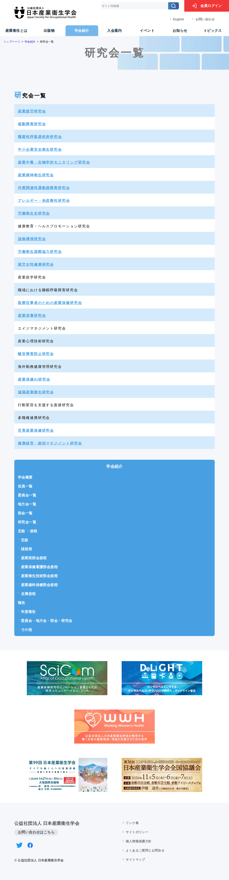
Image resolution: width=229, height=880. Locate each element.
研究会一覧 (27, 522)
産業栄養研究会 (32, 315)
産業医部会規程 (34, 558)
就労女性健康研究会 (36, 264)
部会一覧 (25, 513)
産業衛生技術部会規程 (39, 576)
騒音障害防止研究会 (36, 354)
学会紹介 (81, 30)
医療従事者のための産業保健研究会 (50, 303)
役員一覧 (25, 486)
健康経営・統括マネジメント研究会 (50, 443)
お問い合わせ (205, 19)
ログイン (206, 6)
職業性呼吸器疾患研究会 (40, 137)
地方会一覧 (27, 504)
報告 (21, 603)
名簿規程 (28, 594)
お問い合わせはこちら (36, 832)
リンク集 (132, 823)
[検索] (173, 5)
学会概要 (25, 477)
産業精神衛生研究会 (36, 175)
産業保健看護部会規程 (39, 567)
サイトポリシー (137, 832)
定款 (24, 540)
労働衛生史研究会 (34, 213)
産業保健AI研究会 (34, 379)
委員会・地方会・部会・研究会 (46, 621)
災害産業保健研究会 (36, 430)
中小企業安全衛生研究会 (40, 149)
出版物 (49, 30)
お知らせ (180, 30)
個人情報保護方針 (138, 841)
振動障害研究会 (32, 124)
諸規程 (26, 549)
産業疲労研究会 (32, 111)
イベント (147, 30)
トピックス (213, 30)
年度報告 (28, 612)
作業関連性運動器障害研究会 (44, 188)
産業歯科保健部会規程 (39, 585)
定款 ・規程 (27, 531)
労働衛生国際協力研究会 (40, 252)
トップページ (12, 41)
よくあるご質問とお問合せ (145, 850)
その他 (26, 630)
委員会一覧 (27, 495)
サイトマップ (135, 859)
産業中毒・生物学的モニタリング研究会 (54, 162)
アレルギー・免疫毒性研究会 (44, 200)
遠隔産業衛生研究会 (36, 392)
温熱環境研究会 (32, 239)
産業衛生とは (16, 30)
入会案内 (114, 30)
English (178, 19)
